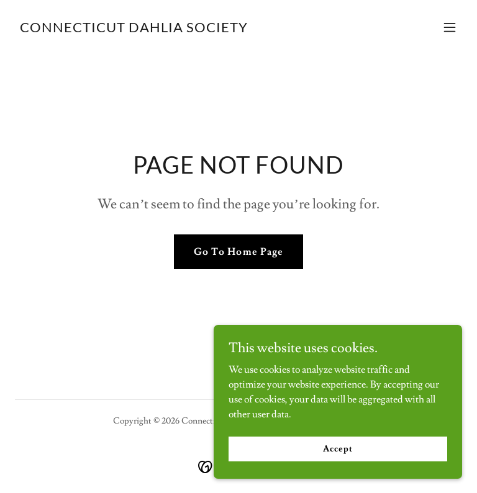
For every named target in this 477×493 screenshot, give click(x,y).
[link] (134, 29)
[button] (449, 27)
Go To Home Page (238, 252)
